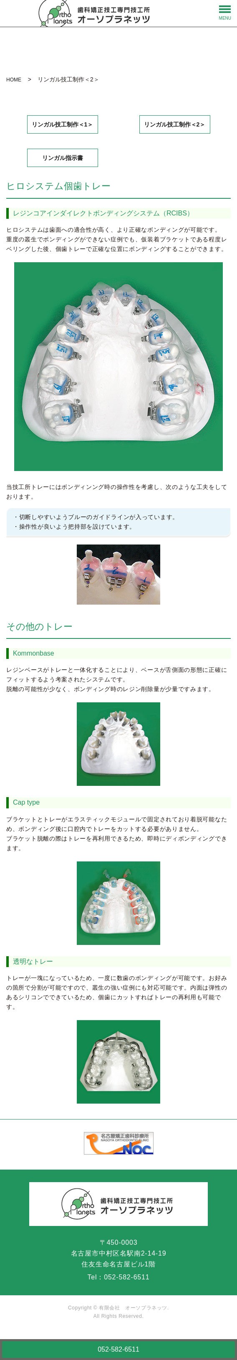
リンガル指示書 (62, 157)
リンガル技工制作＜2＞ (175, 124)
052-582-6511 (118, 1349)
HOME (13, 80)
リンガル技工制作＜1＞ (62, 124)
